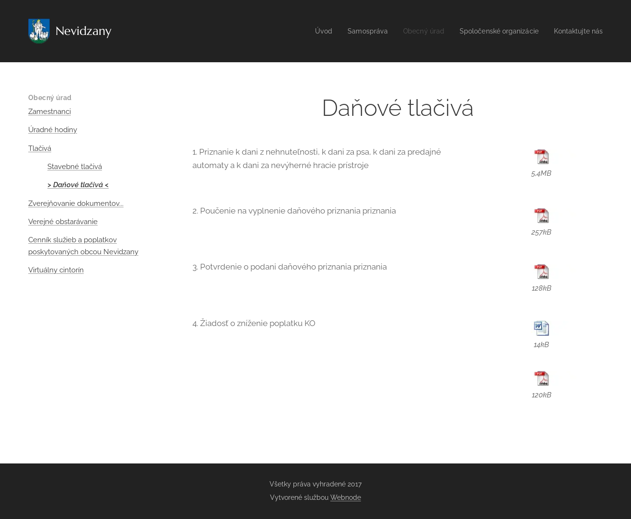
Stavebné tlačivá (74, 166)
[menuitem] (308, 31)
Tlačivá (39, 148)
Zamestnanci (49, 111)
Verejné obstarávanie (63, 221)
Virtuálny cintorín (56, 270)
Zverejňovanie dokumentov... (76, 203)
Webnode (345, 497)
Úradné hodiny (52, 129)
